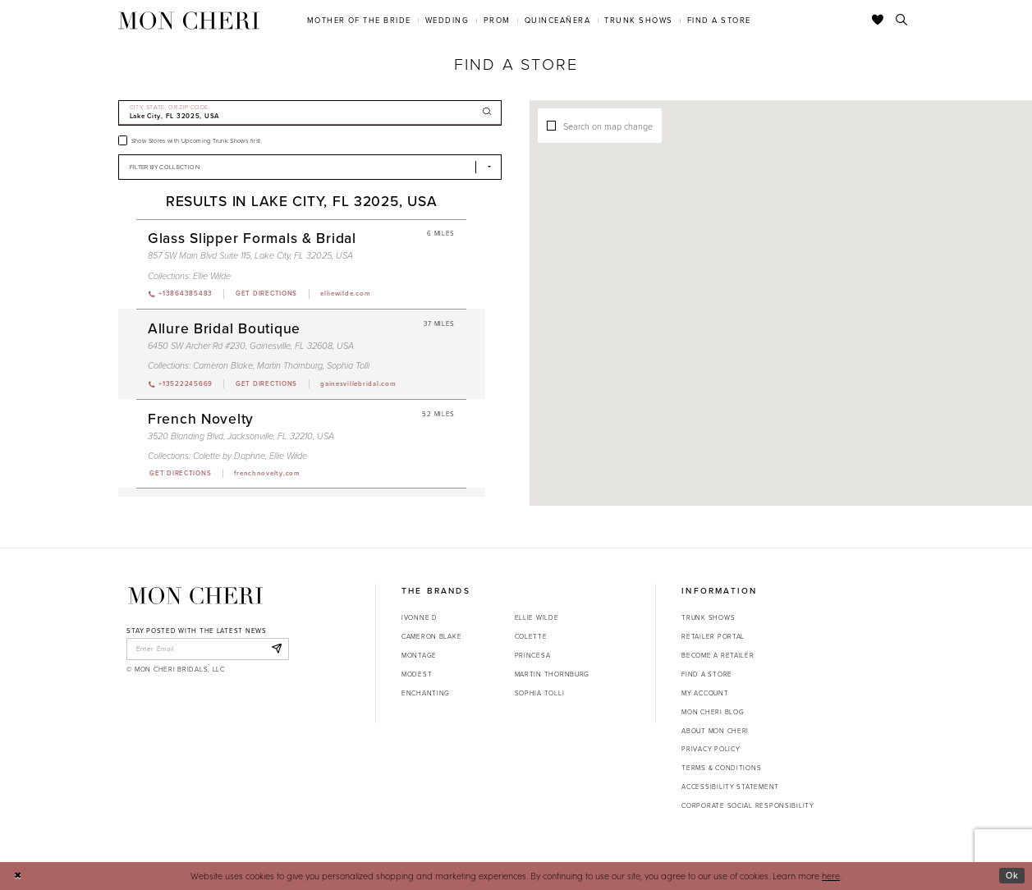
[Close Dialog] (17, 876)
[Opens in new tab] (266, 294)
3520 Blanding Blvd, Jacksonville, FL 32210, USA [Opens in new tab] (241, 436)
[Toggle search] (902, 20)
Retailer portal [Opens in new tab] (713, 636)
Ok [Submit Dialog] (1012, 875)
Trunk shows (708, 617)
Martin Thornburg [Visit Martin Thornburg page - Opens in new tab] (290, 365)
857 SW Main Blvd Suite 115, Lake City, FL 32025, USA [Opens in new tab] (250, 255)
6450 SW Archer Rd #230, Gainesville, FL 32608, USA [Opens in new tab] (251, 345)
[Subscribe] (276, 648)
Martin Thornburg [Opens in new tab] (552, 674)
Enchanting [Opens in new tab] (425, 693)
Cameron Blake (431, 636)
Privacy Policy (710, 749)
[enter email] (207, 648)
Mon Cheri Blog (712, 712)
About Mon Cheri (715, 731)
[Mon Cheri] (195, 595)
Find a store (706, 674)
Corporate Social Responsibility (747, 805)
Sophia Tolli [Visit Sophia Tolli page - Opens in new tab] (348, 365)
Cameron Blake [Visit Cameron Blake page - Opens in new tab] (223, 365)
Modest (416, 674)
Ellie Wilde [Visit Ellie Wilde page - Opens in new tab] (212, 275)
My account (704, 693)
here (831, 875)
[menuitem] (359, 20)
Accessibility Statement (730, 786)
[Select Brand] (310, 167)
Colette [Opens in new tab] (531, 636)
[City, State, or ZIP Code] (310, 113)
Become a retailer (717, 655)
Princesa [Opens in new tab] (533, 655)
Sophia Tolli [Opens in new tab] (540, 693)
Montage (419, 655)
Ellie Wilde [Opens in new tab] (537, 617)
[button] (842, 287)
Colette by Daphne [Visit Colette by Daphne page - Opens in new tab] (229, 455)
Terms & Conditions (721, 768)
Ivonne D (419, 617)
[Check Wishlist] (878, 20)
